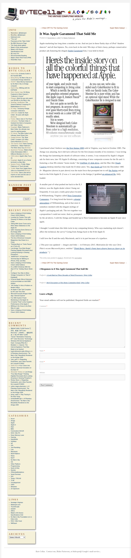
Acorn (13, 418)
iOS (12, 445)
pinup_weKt (14, 394)
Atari (12, 427)
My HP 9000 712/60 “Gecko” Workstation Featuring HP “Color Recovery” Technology (21, 337)
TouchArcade (15, 506)
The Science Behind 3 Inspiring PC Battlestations (21, 104)
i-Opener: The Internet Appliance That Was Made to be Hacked (20, 347)
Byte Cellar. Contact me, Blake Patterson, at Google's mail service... (68, 551)
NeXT (13, 458)
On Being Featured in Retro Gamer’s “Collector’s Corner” (20, 94)
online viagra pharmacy (18, 386)
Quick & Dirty (15, 468)
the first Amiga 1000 (75, 148)
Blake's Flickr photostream (19, 47)
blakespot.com (15, 37)
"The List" (14, 39)
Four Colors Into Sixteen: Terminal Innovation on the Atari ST (21, 367)
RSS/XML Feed (16, 59)
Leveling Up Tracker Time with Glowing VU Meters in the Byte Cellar (21, 219)
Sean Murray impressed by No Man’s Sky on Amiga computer (21, 84)
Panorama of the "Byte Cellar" (20, 41)
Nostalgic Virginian (17, 502)
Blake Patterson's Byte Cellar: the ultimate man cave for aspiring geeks (20, 129)
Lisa (12, 449)
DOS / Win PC (15, 433)
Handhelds (14, 439)
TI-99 (12, 480)
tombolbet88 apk (16, 398)
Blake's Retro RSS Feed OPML (21, 57)
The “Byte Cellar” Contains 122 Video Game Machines (19, 139)
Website (42, 373)
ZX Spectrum (15, 488)
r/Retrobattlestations (17, 472)
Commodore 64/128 (17, 431)
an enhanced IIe (109, 174)
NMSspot (14, 523)
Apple (13, 423)
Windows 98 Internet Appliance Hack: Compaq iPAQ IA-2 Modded (21, 343)
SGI (12, 476)
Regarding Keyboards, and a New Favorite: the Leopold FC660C (21, 361)
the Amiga (113, 170)
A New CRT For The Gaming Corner (54, 28)
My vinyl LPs (15, 53)
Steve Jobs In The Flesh (24, 119)
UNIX (12, 484)
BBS (12, 429)
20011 (13, 511)
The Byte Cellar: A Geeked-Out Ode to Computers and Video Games (21, 123)
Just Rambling (15, 447)
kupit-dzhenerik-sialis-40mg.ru (20, 351)
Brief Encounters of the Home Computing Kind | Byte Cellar (68, 283)
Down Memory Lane (17, 435)
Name (42, 351)
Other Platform (15, 464)
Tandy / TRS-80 (16, 478)
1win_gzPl (14, 359)
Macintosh (14, 451)
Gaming (13, 437)
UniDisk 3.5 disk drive (89, 163)
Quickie (13, 470)
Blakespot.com (15, 504)
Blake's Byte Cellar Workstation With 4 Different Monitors (21, 152)
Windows (14, 486)
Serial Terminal (15, 474)
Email (42, 362)
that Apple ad (96, 167)
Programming (15, 466)
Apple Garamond (75, 51)
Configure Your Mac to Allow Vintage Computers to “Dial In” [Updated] (21, 275)
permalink (78, 258)
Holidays (13, 441)
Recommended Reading (19, 55)
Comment (43, 306)
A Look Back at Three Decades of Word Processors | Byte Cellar (69, 275)
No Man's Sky (15, 460)
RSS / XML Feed (16, 521)
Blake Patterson (69, 38)
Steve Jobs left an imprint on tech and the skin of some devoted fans (21, 174)
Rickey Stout (15, 380)
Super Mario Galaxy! (118, 28)
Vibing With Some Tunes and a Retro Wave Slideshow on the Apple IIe (21, 225)
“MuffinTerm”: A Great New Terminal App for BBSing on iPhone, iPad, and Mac (20, 258)
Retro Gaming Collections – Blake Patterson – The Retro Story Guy (21, 146)
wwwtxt (13, 509)
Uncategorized (15, 482)
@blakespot (22, 33)
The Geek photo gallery (18, 45)
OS (12, 462)
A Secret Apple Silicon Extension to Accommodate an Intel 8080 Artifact (21, 281)
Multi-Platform (15, 453)
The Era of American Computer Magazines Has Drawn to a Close (21, 240)
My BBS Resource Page (19, 43)
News (12, 456)
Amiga (13, 421)
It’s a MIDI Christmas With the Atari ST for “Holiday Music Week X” (21, 269)
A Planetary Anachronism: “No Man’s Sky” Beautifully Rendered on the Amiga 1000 (21, 355)
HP (12, 443)
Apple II (60, 258)
